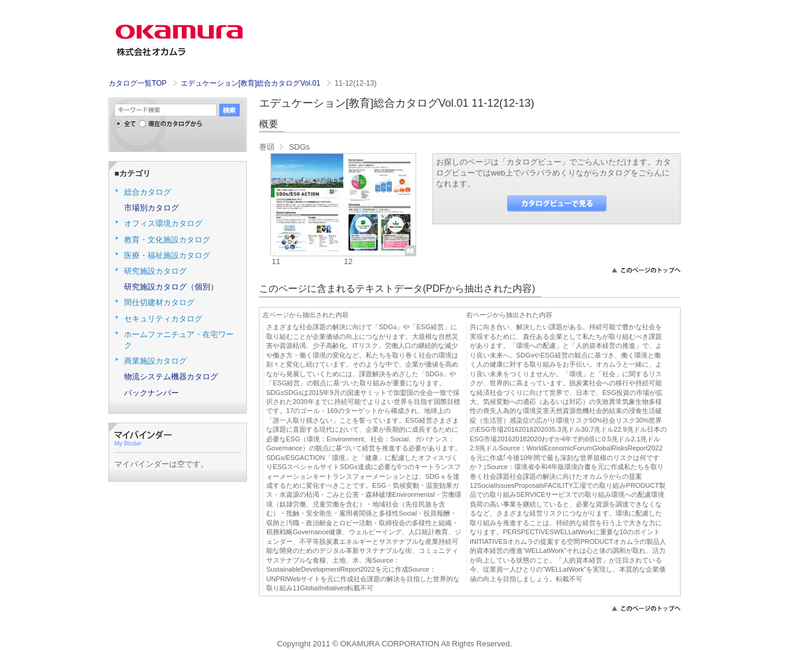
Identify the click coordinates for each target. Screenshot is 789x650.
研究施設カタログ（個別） (171, 286)
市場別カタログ (151, 207)
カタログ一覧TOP (137, 83)
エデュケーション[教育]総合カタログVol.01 (252, 83)
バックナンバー (151, 392)
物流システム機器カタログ (171, 376)
